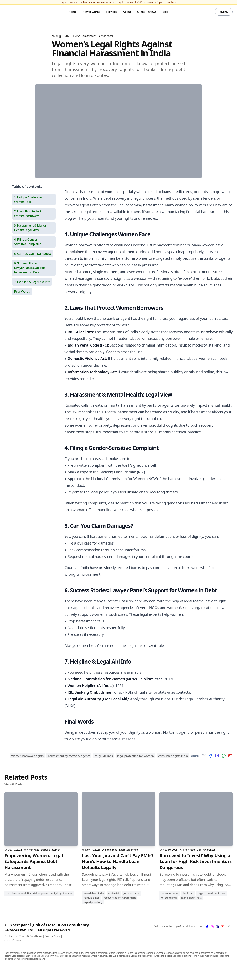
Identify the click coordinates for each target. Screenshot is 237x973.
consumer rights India (173, 761)
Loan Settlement (128, 855)
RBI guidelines (103, 761)
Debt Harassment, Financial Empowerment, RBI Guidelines (39, 898)
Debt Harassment (84, 41)
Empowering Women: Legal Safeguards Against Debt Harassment (33, 866)
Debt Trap (188, 898)
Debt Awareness (206, 855)
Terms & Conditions (30, 941)
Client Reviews (146, 14)
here (173, 2)
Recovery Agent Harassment (120, 903)
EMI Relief (113, 898)
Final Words (22, 297)
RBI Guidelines (91, 903)
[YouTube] (222, 932)
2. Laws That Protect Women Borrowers (27, 219)
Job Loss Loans (131, 898)
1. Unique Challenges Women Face (28, 204)
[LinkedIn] (217, 932)
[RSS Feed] (229, 931)
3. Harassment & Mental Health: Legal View (30, 233)
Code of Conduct (14, 945)
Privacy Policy (52, 941)
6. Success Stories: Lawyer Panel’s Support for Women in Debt (29, 272)
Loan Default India (94, 898)
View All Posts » (14, 789)
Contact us (10, 941)
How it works (91, 14)
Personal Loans (169, 898)
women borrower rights (27, 761)
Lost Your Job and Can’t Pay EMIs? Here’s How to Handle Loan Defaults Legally (117, 866)
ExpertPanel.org (93, 907)
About (127, 14)
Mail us (223, 14)
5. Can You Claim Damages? (32, 259)
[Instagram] (212, 932)
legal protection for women (135, 761)
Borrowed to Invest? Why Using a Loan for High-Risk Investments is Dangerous (195, 866)
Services (111, 14)
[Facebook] (207, 932)
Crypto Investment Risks (211, 898)
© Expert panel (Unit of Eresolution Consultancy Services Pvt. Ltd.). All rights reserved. (46, 933)
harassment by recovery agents (69, 761)
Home (73, 14)
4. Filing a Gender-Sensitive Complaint (27, 247)
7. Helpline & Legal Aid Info (32, 287)
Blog (165, 14)
